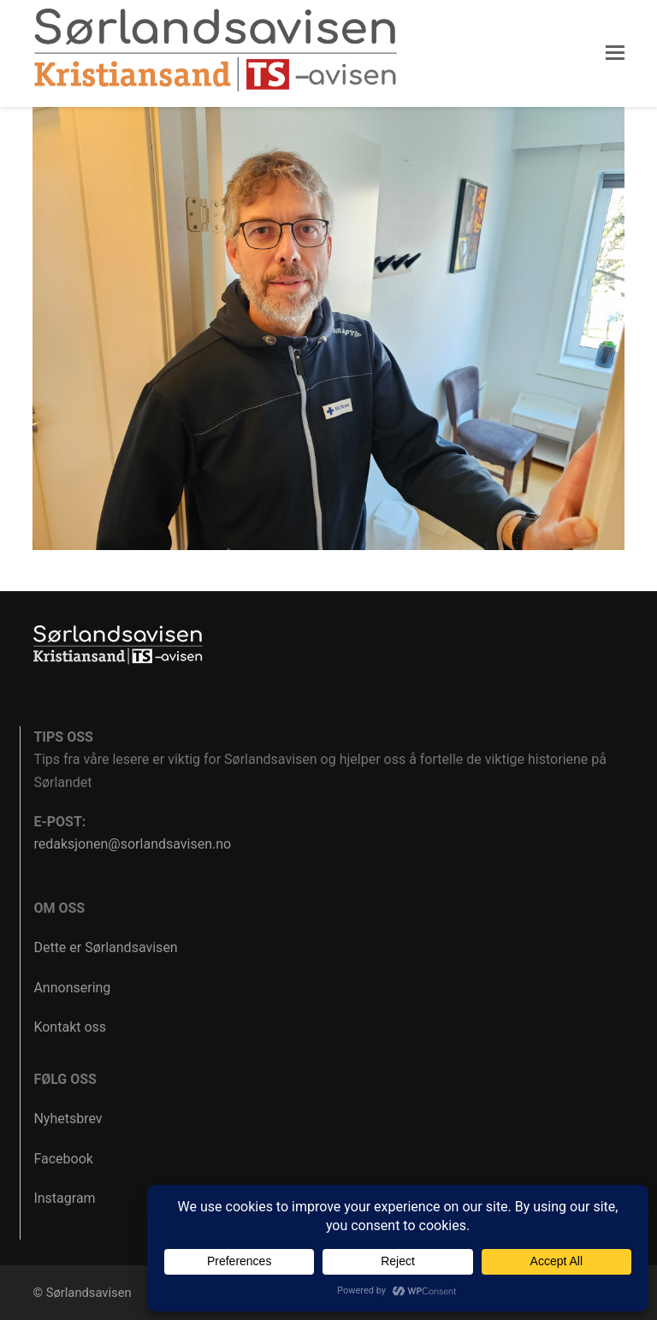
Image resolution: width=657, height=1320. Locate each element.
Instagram (64, 1198)
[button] (615, 53)
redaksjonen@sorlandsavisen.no (132, 844)
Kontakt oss (69, 1027)
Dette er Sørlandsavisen (105, 947)
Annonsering (71, 988)
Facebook (62, 1159)
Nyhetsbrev (67, 1118)
